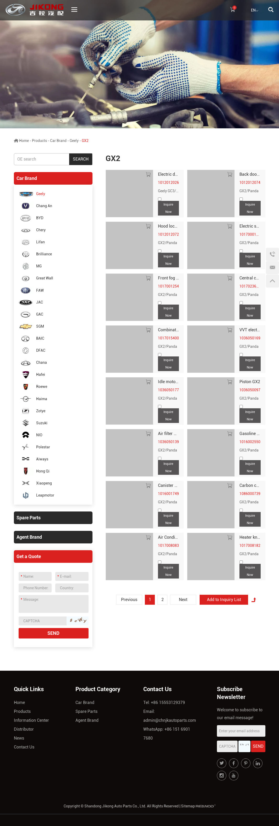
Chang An (35, 206)
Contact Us (24, 747)
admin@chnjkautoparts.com (169, 720)
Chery (32, 230)
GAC (30, 314)
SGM (31, 326)
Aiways (33, 459)
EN (254, 11)
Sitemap (188, 806)
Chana (32, 363)
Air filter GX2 (170, 433)
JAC (30, 302)
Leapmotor (36, 495)
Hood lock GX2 (171, 226)
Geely (74, 141)
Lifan (31, 242)
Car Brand (58, 141)
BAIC (31, 338)
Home (24, 141)
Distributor (24, 729)
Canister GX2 (170, 485)
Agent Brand (29, 537)
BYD (30, 218)
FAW (31, 290)
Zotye (31, 411)
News (19, 738)
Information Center (31, 720)
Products (39, 141)
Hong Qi (34, 471)
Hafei (31, 375)
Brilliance (35, 254)
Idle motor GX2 (172, 381)
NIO (30, 435)
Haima (32, 399)
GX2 (85, 141)
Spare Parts (29, 517)
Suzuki (32, 423)
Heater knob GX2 (255, 537)
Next (183, 599)
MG (30, 266)
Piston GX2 (249, 381)
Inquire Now (168, 208)
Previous (129, 599)
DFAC (31, 350)
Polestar (34, 447)
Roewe (32, 387)
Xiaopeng (35, 483)
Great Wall (35, 278)
